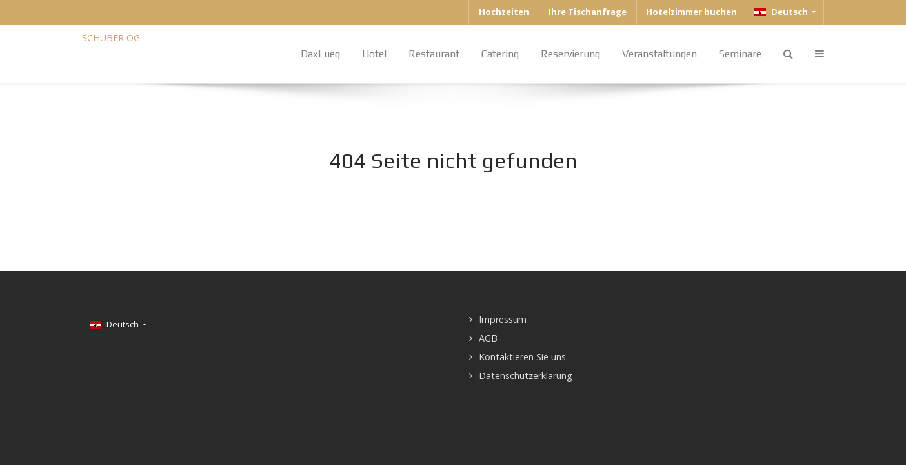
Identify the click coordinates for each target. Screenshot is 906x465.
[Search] (788, 54)
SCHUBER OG (111, 38)
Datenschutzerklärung (525, 375)
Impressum (503, 319)
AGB (488, 338)
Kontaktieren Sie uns (522, 357)
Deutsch (782, 11)
